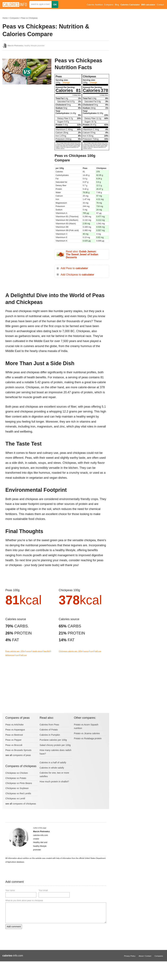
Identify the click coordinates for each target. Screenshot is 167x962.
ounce (28, 651)
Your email (43, 890)
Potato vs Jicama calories (87, 733)
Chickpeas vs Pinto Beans (18, 783)
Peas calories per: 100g (15, 651)
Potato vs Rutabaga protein (88, 738)
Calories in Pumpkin (50, 735)
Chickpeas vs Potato (15, 778)
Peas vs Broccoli (13, 745)
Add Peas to (74, 268)
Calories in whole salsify (52, 767)
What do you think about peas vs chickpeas (24, 900)
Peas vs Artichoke (14, 724)
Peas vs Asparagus (15, 729)
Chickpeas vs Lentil (15, 798)
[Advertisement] (26, 113)
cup (17, 655)
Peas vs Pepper (13, 740)
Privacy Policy (130, 956)
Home (5, 18)
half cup (23, 655)
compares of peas (22, 755)
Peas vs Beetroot (14, 735)
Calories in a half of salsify (53, 762)
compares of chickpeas (24, 803)
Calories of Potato (49, 729)
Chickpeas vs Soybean (17, 788)
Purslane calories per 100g (53, 740)
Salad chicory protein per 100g (55, 745)
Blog (117, 5)
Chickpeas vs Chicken (16, 773)
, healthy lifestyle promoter (26, 46)
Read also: (82, 254)
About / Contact (145, 956)
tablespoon (9, 655)
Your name (10, 890)
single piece (37, 651)
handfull (47, 651)
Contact (160, 5)
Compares (108, 5)
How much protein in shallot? (54, 781)
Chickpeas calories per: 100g (70, 651)
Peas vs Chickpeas (29, 18)
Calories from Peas (49, 724)
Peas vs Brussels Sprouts (18, 750)
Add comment (14, 926)
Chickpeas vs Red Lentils (18, 793)
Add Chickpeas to (77, 274)
